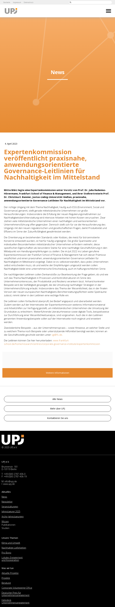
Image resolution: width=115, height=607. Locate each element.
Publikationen (8, 524)
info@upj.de (11, 481)
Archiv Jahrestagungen (13, 516)
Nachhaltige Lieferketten (14, 547)
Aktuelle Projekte (10, 573)
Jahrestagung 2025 (11, 511)
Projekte (6, 577)
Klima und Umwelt (11, 542)
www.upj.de (9, 483)
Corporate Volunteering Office (17, 587)
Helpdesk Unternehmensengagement (15, 601)
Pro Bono (6, 552)
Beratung (6, 582)
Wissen (5, 521)
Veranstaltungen (10, 506)
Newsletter (7, 501)
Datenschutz (29, 2)
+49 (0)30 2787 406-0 (14, 473)
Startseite (6, 2)
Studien (5, 528)
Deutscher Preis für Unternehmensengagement (15, 594)
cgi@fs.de (57, 334)
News (4, 496)
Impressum (17, 2)
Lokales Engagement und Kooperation (12, 559)
